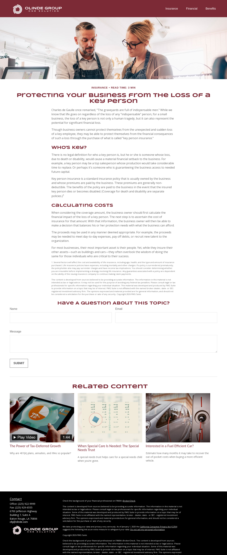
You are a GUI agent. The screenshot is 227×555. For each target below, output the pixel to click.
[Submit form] (19, 363)
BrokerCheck (129, 500)
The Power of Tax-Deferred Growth (35, 446)
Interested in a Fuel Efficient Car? (170, 446)
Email (118, 308)
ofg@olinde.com (19, 521)
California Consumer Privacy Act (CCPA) (158, 526)
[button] (171, 8)
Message (15, 331)
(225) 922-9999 (26, 503)
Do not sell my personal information (147, 529)
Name (13, 308)
